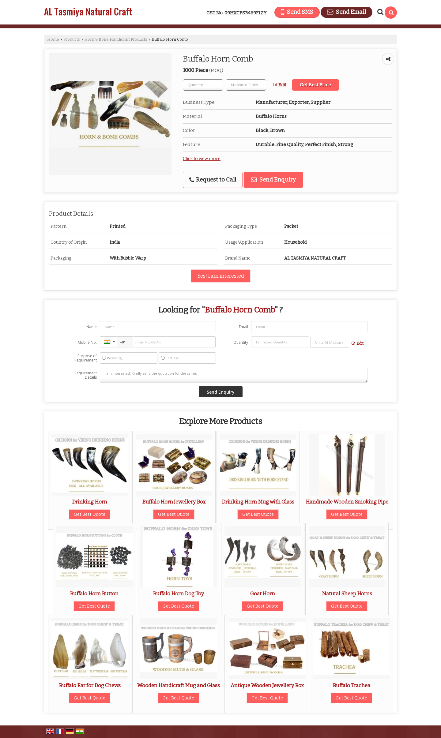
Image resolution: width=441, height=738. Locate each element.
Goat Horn (262, 593)
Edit (279, 85)
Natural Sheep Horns (347, 593)
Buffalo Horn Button (94, 593)
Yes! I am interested (220, 276)
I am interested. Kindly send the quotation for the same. (234, 375)
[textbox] (246, 85)
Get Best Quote (89, 514)
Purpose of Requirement (85, 358)
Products (71, 39)
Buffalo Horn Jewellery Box (173, 502)
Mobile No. (87, 342)
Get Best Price (315, 85)
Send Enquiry (273, 179)
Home (53, 39)
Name (91, 326)
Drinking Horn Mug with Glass (258, 502)
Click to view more (202, 158)
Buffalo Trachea (351, 685)
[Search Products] (379, 12)
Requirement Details (85, 375)
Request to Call (212, 179)
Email (243, 326)
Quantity (240, 342)
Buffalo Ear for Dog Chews (90, 685)
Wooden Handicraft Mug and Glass (178, 685)
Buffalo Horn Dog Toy (178, 593)
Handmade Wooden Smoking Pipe (347, 502)
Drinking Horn (89, 502)
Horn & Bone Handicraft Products (115, 39)
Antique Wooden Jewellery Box (267, 685)
